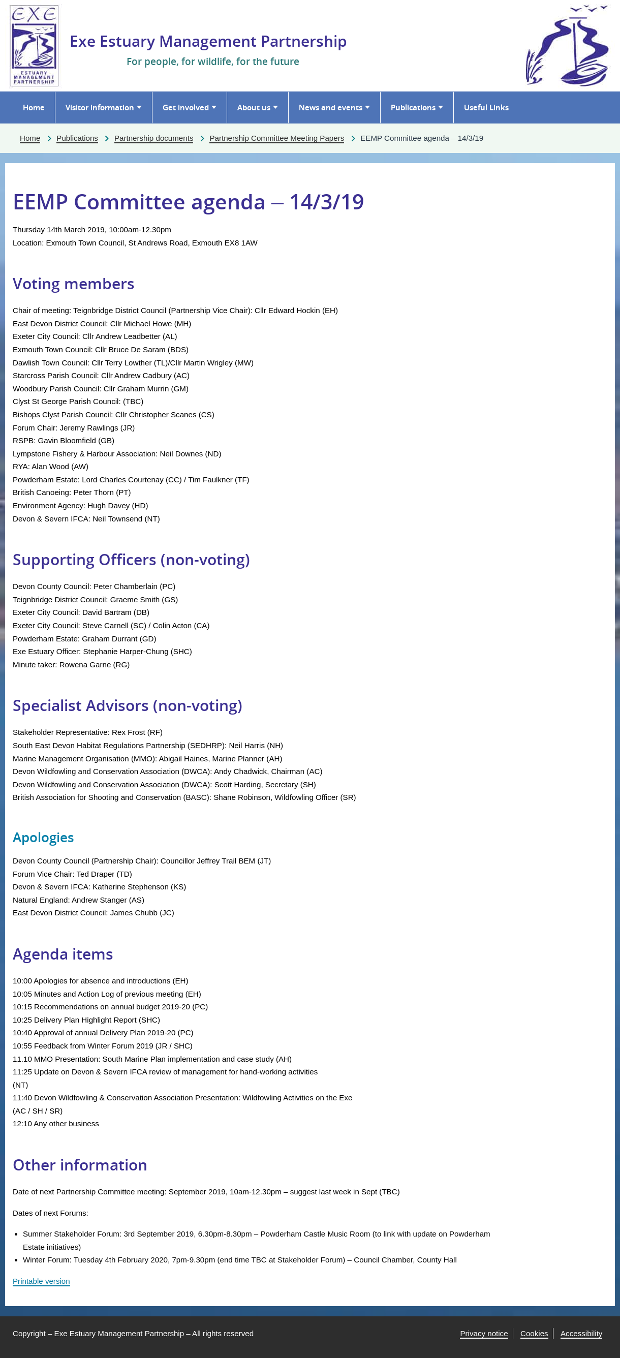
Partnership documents (154, 138)
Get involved (186, 107)
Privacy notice (484, 1333)
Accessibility (581, 1333)
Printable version (41, 1281)
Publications (413, 107)
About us (253, 107)
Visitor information (100, 107)
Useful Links (486, 107)
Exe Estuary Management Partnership (208, 40)
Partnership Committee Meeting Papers (276, 138)
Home (34, 107)
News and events (330, 107)
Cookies (534, 1333)
